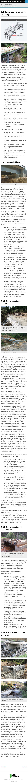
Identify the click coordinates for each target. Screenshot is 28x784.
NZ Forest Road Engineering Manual (13, 1)
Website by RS (14, 781)
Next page (24, 767)
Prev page (3, 767)
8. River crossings (7, 4)
